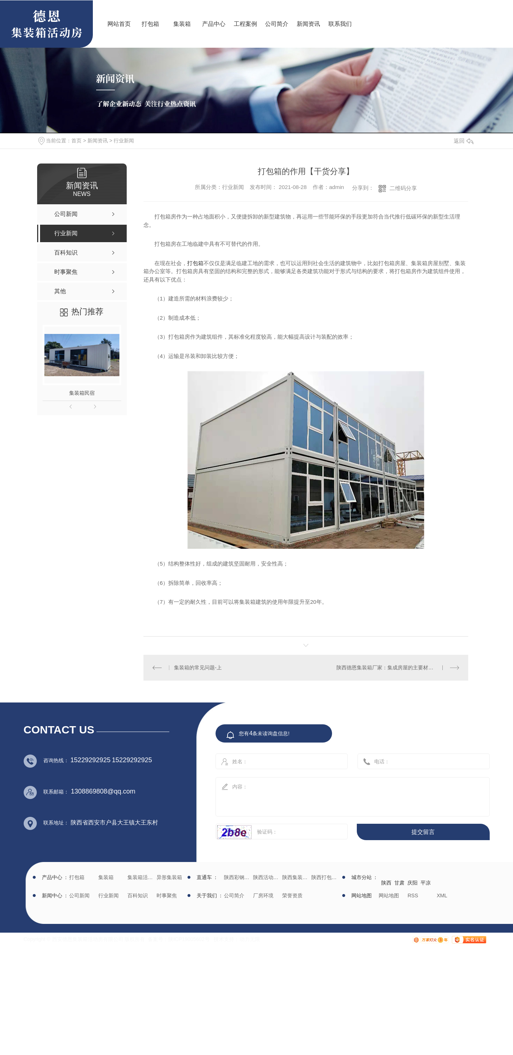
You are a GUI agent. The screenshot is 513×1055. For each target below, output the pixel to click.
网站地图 (389, 895)
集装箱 (182, 24)
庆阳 (412, 883)
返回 (463, 141)
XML (442, 895)
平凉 (426, 883)
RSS (413, 895)
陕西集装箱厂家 (295, 877)
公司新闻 (79, 895)
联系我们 (340, 24)
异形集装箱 (169, 877)
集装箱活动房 (141, 877)
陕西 (386, 883)
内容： (345, 794)
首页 (76, 140)
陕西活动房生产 (266, 877)
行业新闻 (124, 140)
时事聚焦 (167, 895)
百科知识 (137, 895)
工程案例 (245, 24)
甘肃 (399, 883)
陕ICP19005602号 (189, 939)
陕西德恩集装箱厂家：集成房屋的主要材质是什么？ (395, 667)
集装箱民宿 (82, 393)
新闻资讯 (308, 24)
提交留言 (423, 832)
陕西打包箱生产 (325, 877)
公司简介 (276, 24)
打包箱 (150, 24)
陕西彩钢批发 (237, 877)
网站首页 (119, 24)
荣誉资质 (292, 895)
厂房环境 (263, 895)
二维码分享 (403, 188)
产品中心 (213, 24)
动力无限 (250, 939)
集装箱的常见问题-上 (198, 667)
